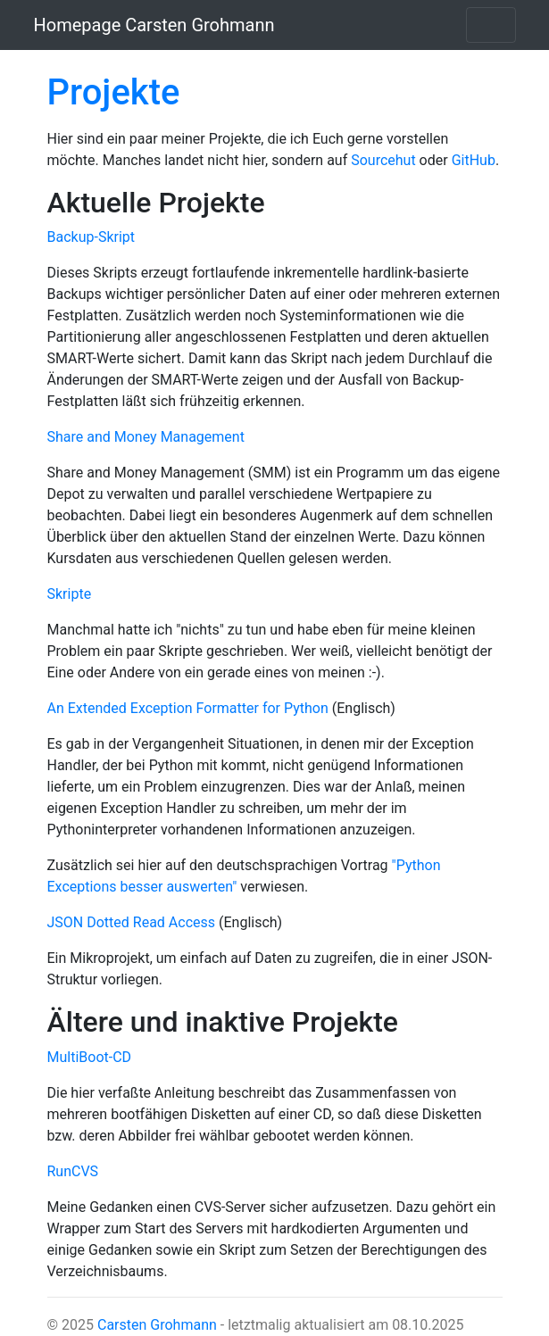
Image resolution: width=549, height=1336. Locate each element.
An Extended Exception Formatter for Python (188, 708)
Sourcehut (383, 160)
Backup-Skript (91, 236)
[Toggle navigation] (491, 25)
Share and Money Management (146, 436)
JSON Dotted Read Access (131, 922)
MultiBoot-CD (89, 1057)
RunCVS (73, 1171)
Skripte (69, 593)
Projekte (113, 92)
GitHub (473, 160)
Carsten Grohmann (157, 1324)
